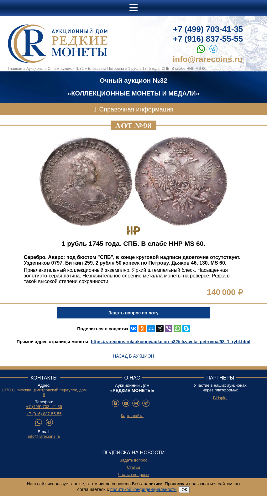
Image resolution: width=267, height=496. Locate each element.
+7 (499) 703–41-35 (44, 406)
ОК (184, 489)
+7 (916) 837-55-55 (208, 39)
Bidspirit (220, 397)
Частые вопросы (133, 474)
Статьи (133, 467)
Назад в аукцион (133, 356)
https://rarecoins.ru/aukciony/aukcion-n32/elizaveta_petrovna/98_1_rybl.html (170, 341)
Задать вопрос (133, 460)
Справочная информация (136, 109)
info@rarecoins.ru (208, 59)
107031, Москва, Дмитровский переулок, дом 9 (44, 392)
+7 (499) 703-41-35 (208, 29)
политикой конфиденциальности (143, 489)
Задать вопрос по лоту (133, 312)
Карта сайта (132, 415)
